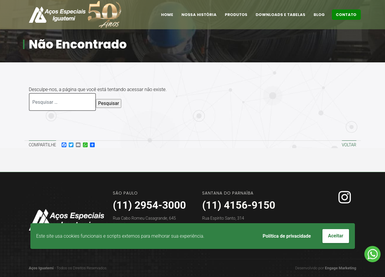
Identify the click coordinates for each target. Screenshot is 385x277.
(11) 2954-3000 (149, 205)
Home (167, 14)
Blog (319, 14)
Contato (346, 14)
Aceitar (335, 236)
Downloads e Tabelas (280, 14)
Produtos (236, 14)
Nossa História (199, 14)
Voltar (349, 144)
